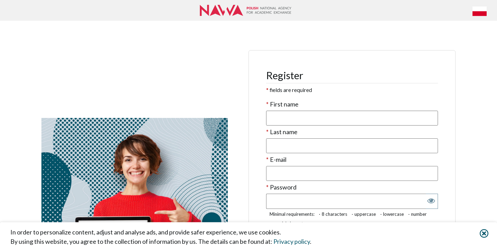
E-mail (276, 159)
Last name (282, 132)
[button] (480, 10)
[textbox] (352, 118)
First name (282, 104)
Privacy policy (291, 241)
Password (281, 187)
